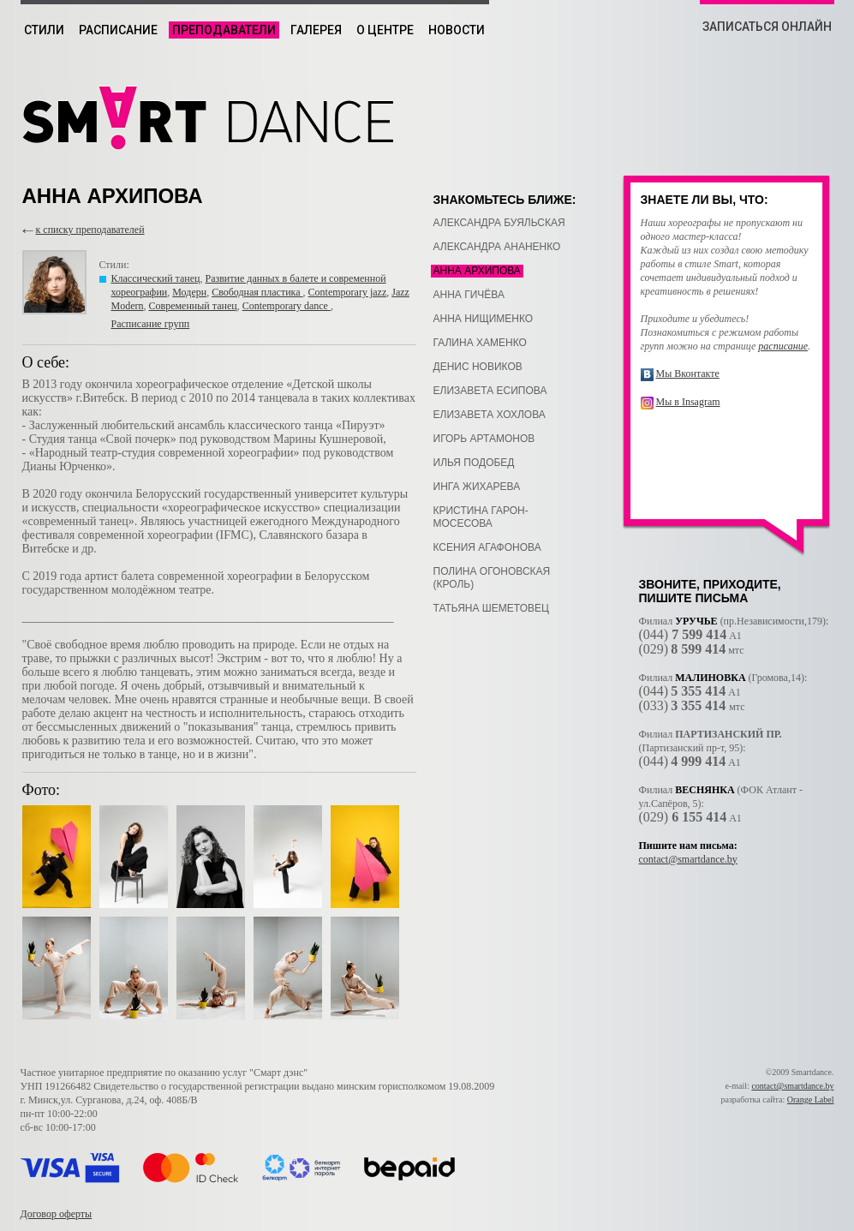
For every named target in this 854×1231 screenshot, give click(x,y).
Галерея (316, 30)
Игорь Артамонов (484, 439)
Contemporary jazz (347, 292)
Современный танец (193, 306)
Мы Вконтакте (688, 373)
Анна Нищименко (483, 319)
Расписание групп (150, 324)
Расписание (118, 30)
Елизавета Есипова (490, 391)
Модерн (189, 292)
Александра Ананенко (497, 247)
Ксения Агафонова (487, 547)
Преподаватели (224, 30)
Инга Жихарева (477, 487)
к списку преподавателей (90, 230)
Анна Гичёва (469, 295)
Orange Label (810, 1099)
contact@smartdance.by (688, 859)
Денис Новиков (478, 367)
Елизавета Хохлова (489, 415)
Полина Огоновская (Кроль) (492, 577)
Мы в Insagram (688, 402)
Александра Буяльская (499, 223)
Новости (456, 30)
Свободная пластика (257, 292)
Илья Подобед (474, 463)
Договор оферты (57, 1214)
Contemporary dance (286, 306)
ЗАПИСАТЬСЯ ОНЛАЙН (767, 26)
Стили (44, 30)
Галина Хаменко (480, 343)
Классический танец (155, 278)
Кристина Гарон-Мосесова (481, 517)
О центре (385, 30)
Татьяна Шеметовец (491, 608)
